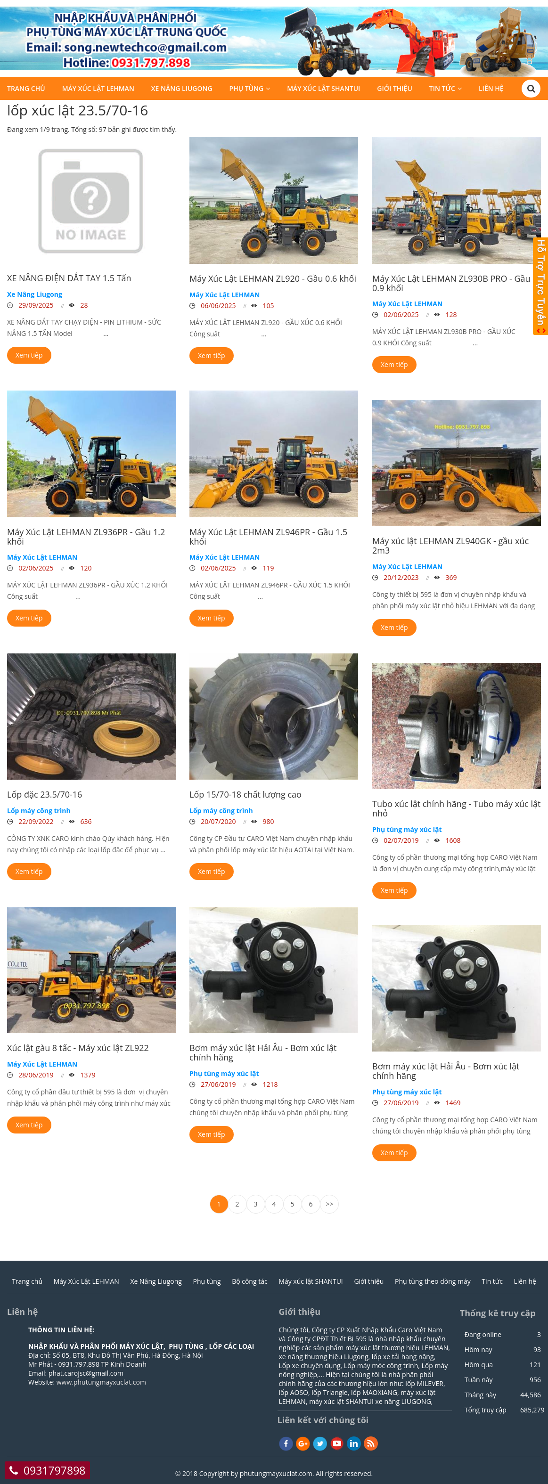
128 (450, 314)
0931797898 (55, 1470)
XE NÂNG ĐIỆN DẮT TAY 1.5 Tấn (69, 278)
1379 (87, 1074)
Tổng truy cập (486, 1410)
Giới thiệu (394, 89)
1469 (452, 1102)
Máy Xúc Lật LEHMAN (98, 89)
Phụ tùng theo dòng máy (433, 1281)
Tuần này (479, 1380)
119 (267, 567)
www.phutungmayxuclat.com (101, 1382)
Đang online (483, 1334)
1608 (452, 840)
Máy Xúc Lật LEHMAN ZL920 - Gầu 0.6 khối (272, 278)
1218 (269, 1084)
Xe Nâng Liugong (182, 89)
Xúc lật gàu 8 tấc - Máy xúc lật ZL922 (78, 1047)
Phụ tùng (246, 89)
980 (267, 821)
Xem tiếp (29, 355)
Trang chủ (26, 89)
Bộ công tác (250, 1281)
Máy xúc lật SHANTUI (323, 89)
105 (267, 305)
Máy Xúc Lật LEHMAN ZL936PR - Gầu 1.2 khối (86, 536)
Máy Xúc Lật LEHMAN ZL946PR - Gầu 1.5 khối (268, 536)
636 (85, 821)
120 (85, 567)
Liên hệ (491, 89)
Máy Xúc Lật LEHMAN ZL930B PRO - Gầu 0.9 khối (451, 283)
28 (83, 305)
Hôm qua (479, 1365)
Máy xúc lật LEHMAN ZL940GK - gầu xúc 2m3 (450, 545)
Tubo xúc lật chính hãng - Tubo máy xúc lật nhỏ (456, 808)
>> (330, 1203)
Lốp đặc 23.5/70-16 (44, 794)
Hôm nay (478, 1349)
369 (450, 577)
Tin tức (442, 89)
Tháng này (480, 1395)
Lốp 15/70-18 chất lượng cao (245, 794)
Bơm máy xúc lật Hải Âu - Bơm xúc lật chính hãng (262, 1052)
